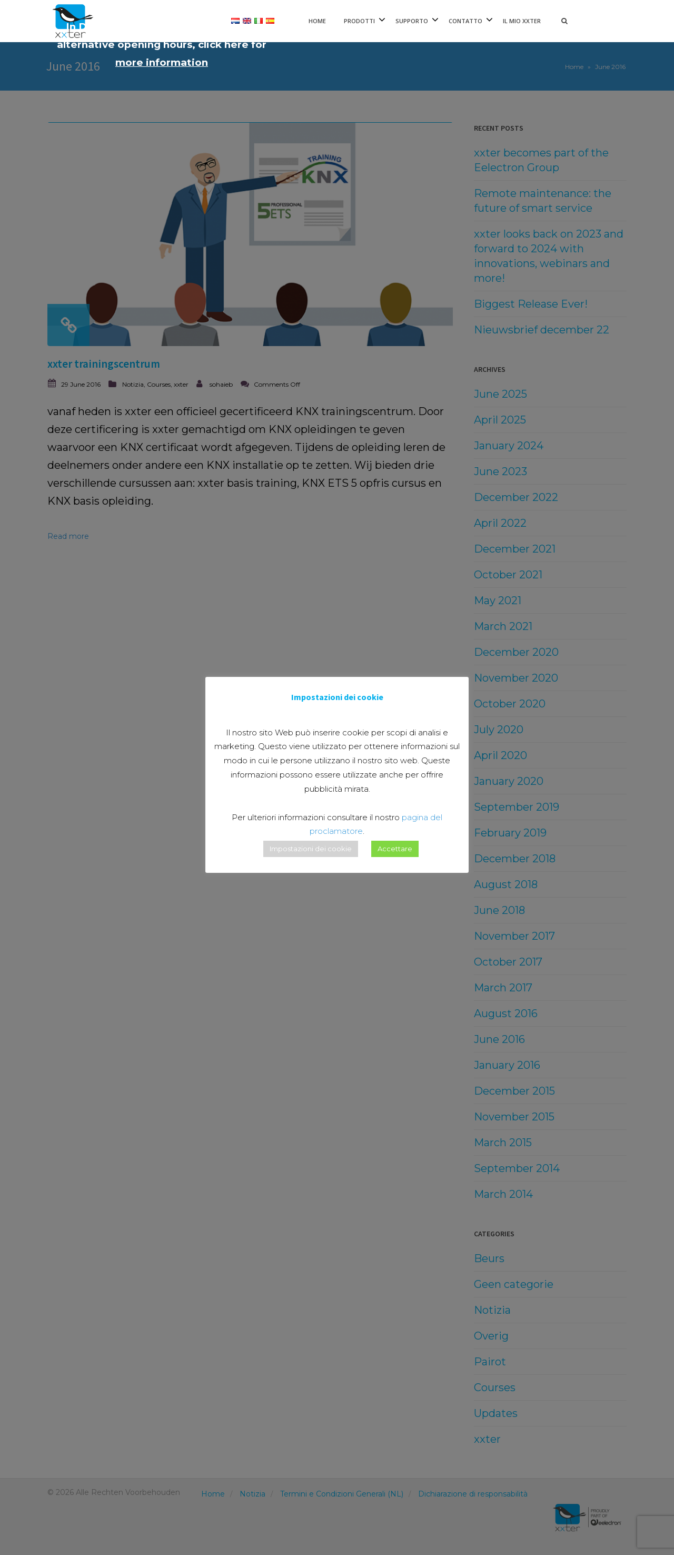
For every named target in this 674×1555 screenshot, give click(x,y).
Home (317, 21)
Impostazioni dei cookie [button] (311, 848)
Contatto (465, 21)
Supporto (411, 21)
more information (161, 62)
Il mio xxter (522, 21)
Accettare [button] (395, 848)
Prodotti (359, 21)
